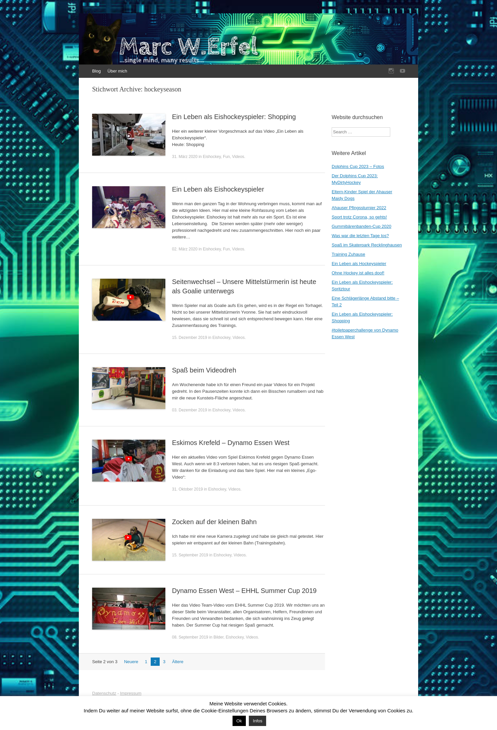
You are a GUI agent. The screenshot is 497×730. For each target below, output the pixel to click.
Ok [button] (239, 720)
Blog (96, 71)
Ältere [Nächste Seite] (177, 661)
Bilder (219, 637)
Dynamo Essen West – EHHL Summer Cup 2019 (244, 590)
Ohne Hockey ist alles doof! (358, 272)
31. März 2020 (185, 156)
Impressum (130, 693)
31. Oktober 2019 (187, 489)
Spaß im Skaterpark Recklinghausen (367, 244)
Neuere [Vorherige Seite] (131, 661)
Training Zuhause (348, 254)
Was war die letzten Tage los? (360, 235)
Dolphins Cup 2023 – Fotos (358, 166)
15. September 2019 (190, 555)
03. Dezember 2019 (189, 410)
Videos (238, 156)
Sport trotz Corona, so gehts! (359, 217)
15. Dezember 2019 (189, 337)
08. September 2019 (190, 637)
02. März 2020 (185, 249)
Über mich (117, 71)
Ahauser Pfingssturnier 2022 (359, 207)
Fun (226, 156)
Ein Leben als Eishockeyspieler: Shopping (234, 116)
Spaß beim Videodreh (204, 370)
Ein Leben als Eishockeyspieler (218, 189)
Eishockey (212, 156)
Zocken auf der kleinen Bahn (214, 521)
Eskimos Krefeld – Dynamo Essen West (230, 442)
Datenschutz (104, 693)
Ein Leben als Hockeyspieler (359, 263)
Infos (257, 720)
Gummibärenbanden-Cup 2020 (361, 226)
